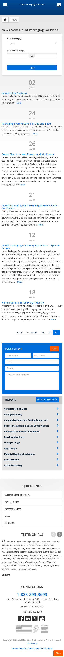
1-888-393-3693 (59, 4)
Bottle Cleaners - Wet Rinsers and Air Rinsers (28, 154)
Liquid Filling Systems (14, 93)
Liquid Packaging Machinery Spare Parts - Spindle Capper (31, 247)
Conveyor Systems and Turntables (31, 431)
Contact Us (9, 522)
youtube (42, 618)
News (7, 515)
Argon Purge (31, 448)
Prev (53, 534)
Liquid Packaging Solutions (32, 4)
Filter (32, 67)
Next (59, 534)
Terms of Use (32, 643)
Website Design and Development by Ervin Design (32, 648)
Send (54, 348)
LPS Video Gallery (31, 465)
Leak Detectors (31, 459)
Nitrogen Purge (31, 442)
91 (56, 332)
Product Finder (47, 399)
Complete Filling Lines (31, 408)
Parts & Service (11, 501)
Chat (58, 653)
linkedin (28, 618)
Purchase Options (12, 508)
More (19, 102)
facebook (21, 618)
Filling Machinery (31, 414)
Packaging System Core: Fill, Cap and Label (26, 123)
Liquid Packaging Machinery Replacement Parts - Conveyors (30, 207)
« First (20, 332)
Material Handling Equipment (31, 454)
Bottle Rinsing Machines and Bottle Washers (31, 425)
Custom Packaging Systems (17, 494)
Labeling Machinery (31, 437)
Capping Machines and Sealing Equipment (31, 420)
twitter (35, 618)
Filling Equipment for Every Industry (23, 302)
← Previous (32, 332)
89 (43, 332)
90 (49, 332)
